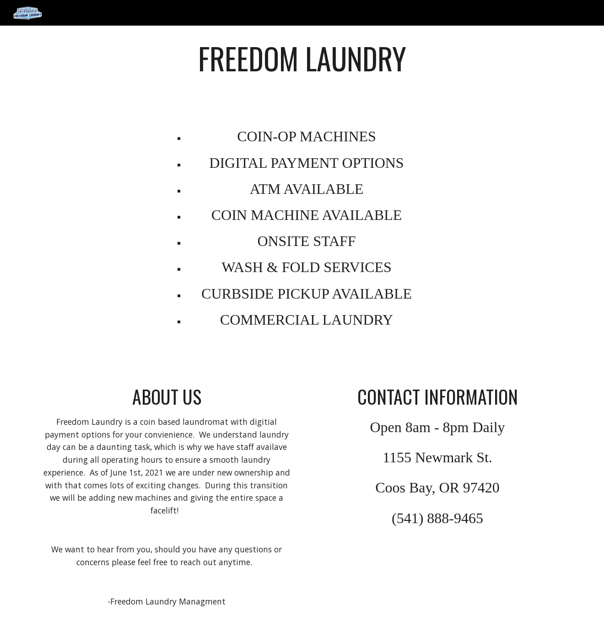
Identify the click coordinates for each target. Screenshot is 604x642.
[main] (302, 68)
